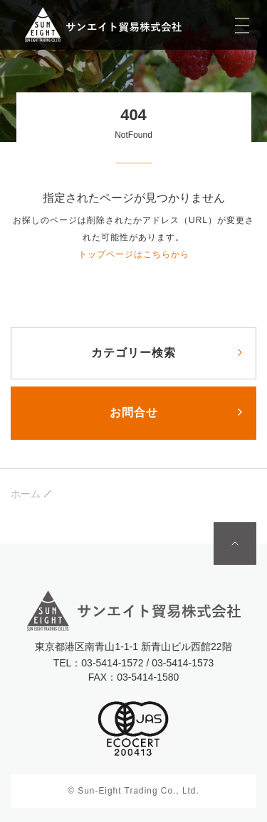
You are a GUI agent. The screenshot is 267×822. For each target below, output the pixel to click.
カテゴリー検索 (133, 353)
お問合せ (134, 412)
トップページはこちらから (133, 254)
